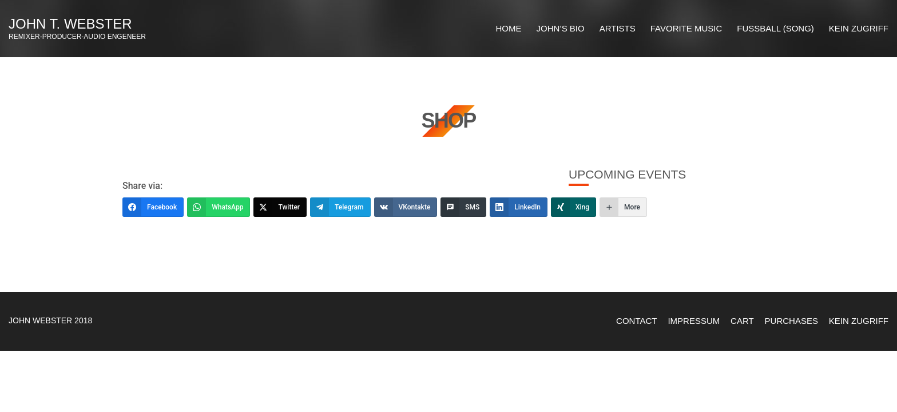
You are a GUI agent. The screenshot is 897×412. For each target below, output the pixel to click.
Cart (742, 321)
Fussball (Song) (775, 28)
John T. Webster (70, 23)
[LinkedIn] (518, 207)
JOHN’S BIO (561, 28)
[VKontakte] (406, 207)
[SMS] (463, 207)
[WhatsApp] (218, 207)
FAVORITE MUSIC (686, 28)
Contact (636, 321)
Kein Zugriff (858, 28)
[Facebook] (153, 207)
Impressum (694, 321)
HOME (509, 28)
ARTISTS (618, 28)
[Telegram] (340, 207)
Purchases (791, 321)
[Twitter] (280, 207)
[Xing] (573, 207)
